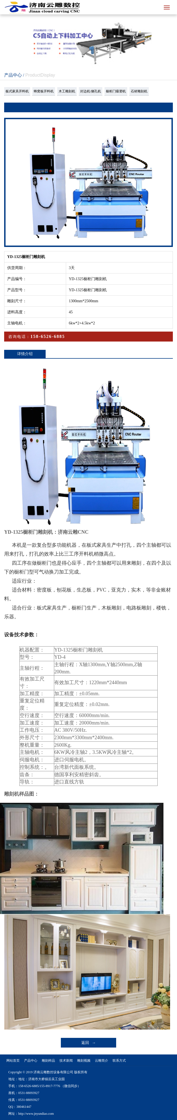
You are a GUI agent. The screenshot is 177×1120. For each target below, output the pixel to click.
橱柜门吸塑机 (116, 91)
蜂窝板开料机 (44, 91)
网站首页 (13, 1060)
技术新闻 (66, 1060)
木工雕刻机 (67, 91)
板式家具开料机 (17, 91)
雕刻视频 (83, 1060)
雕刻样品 (48, 1060)
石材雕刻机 (139, 91)
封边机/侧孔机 (90, 91)
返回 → (88, 1043)
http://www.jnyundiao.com (36, 1114)
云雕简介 (101, 1060)
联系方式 (119, 1060)
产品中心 (30, 1060)
